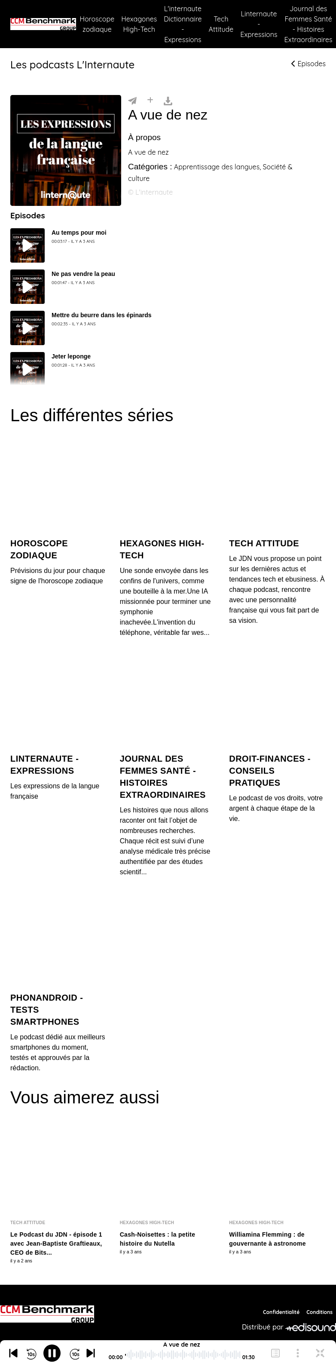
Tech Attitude (221, 24)
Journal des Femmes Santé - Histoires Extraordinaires (308, 24)
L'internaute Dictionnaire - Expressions (183, 24)
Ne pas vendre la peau (83, 273)
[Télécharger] (168, 100)
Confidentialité (281, 1312)
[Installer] (150, 100)
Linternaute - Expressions (258, 24)
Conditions (319, 1312)
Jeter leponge (71, 356)
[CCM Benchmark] (47, 1314)
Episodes (308, 63)
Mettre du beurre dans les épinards (102, 315)
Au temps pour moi (79, 232)
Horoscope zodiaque (96, 24)
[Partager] (132, 100)
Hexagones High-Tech (139, 24)
